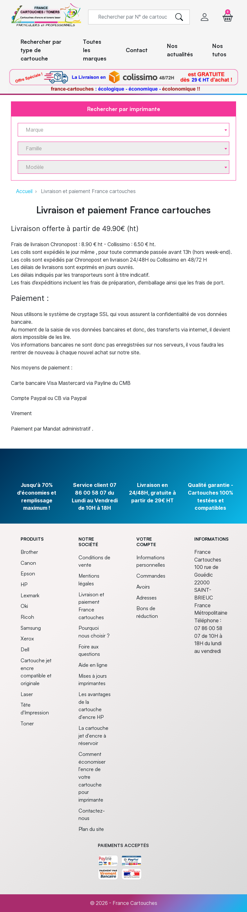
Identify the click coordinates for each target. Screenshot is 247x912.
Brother (29, 552)
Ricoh (27, 617)
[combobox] (123, 129)
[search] (179, 17)
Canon (28, 563)
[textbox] (121, 130)
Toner (27, 723)
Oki (24, 606)
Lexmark (30, 595)
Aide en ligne (92, 665)
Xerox (27, 638)
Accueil (24, 191)
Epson (28, 573)
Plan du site (91, 829)
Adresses (146, 597)
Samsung (31, 628)
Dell (25, 649)
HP (24, 584)
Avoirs (143, 586)
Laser (27, 694)
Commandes (150, 575)
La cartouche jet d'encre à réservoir (93, 735)
